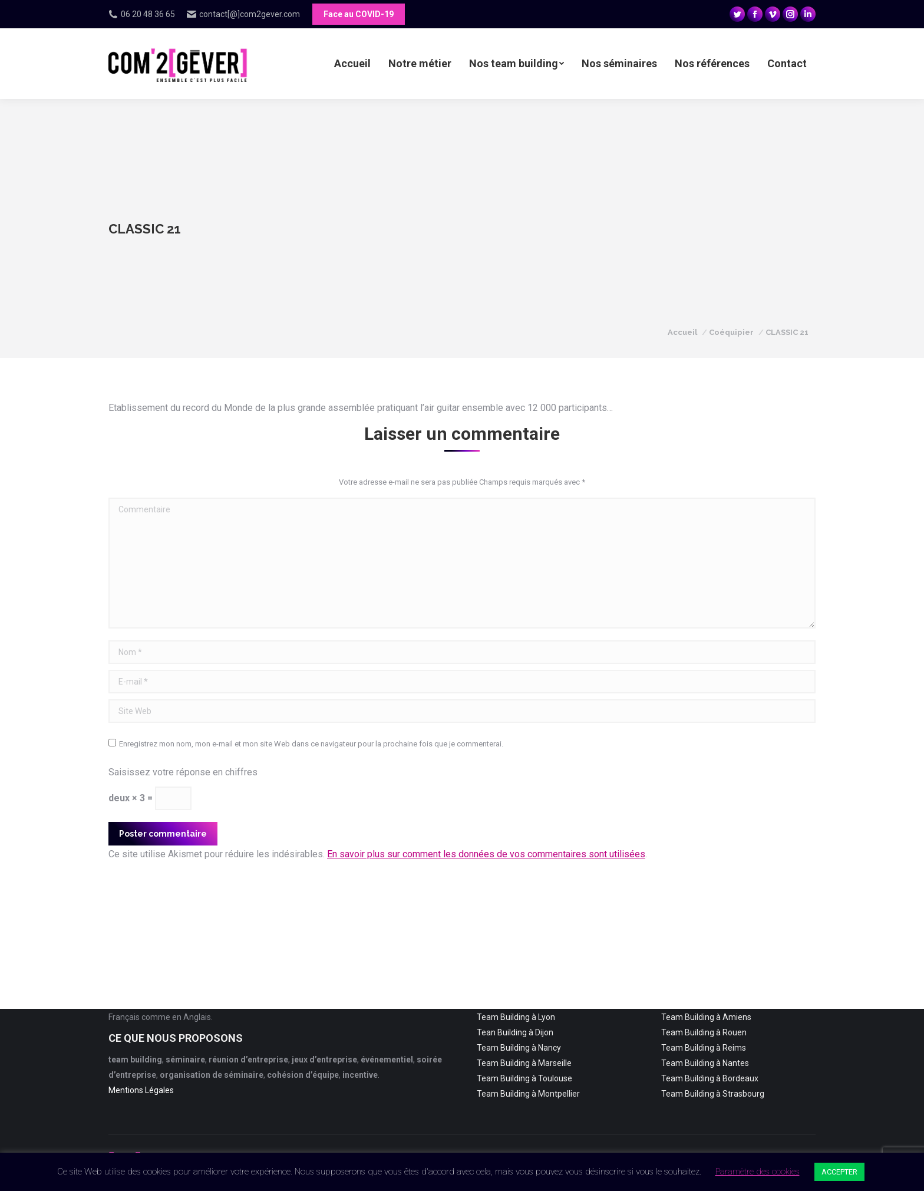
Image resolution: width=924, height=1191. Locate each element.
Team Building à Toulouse (524, 1078)
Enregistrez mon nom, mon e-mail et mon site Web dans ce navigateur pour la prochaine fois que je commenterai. (311, 743)
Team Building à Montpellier (528, 1093)
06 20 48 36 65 (141, 14)
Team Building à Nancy (519, 1047)
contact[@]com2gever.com (243, 14)
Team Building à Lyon (516, 1017)
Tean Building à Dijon (515, 1032)
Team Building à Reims (703, 1047)
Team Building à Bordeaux (709, 1078)
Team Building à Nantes (705, 1063)
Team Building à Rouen (704, 1032)
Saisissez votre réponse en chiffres (183, 772)
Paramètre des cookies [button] (757, 1171)
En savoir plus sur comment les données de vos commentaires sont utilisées (486, 854)
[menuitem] (352, 63)
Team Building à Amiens (706, 1017)
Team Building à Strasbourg (712, 1093)
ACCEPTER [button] (839, 1171)
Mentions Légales (141, 1090)
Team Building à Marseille (524, 1063)
